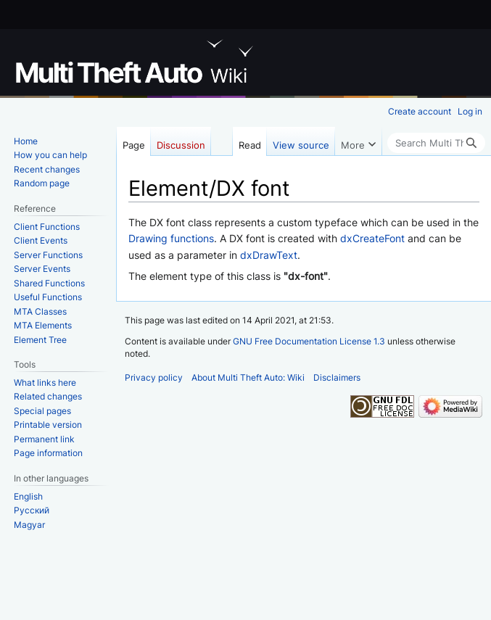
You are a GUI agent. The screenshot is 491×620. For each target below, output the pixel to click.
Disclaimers (336, 377)
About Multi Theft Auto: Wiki (248, 377)
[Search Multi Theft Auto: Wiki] (436, 143)
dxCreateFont (372, 238)
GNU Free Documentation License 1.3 (309, 341)
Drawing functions (171, 238)
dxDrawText (268, 255)
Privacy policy (154, 377)
